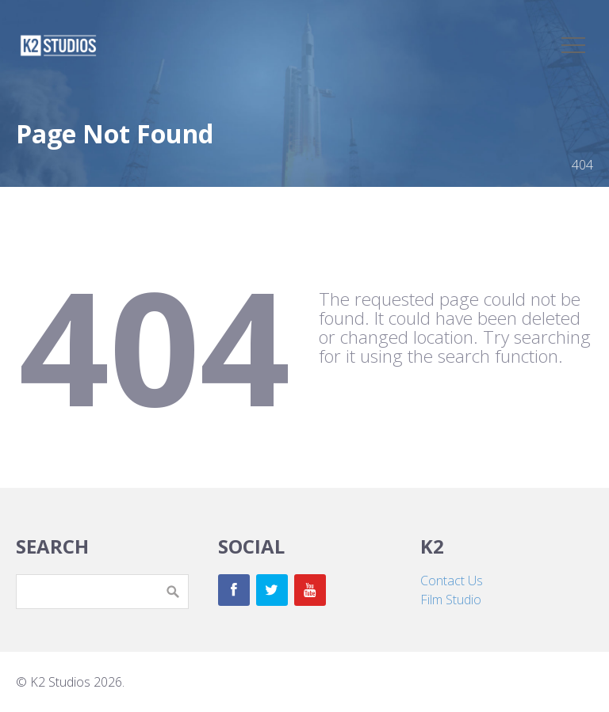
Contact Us (451, 580)
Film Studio (450, 599)
